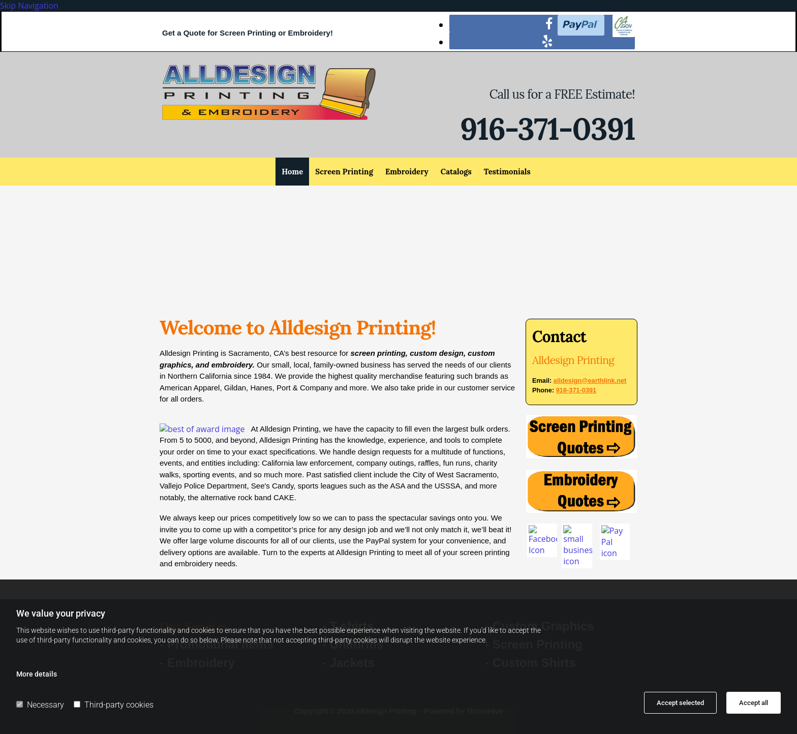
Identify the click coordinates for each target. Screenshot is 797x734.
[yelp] (547, 40)
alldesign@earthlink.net (590, 380)
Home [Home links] (292, 171)
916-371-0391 (547, 128)
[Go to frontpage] (269, 117)
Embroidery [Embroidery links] (406, 171)
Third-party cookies (114, 705)
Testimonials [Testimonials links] (507, 171)
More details (36, 674)
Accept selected (680, 703)
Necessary (40, 705)
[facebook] (549, 23)
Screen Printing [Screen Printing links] (344, 171)
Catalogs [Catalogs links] (456, 171)
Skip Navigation (29, 5)
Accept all (753, 703)
